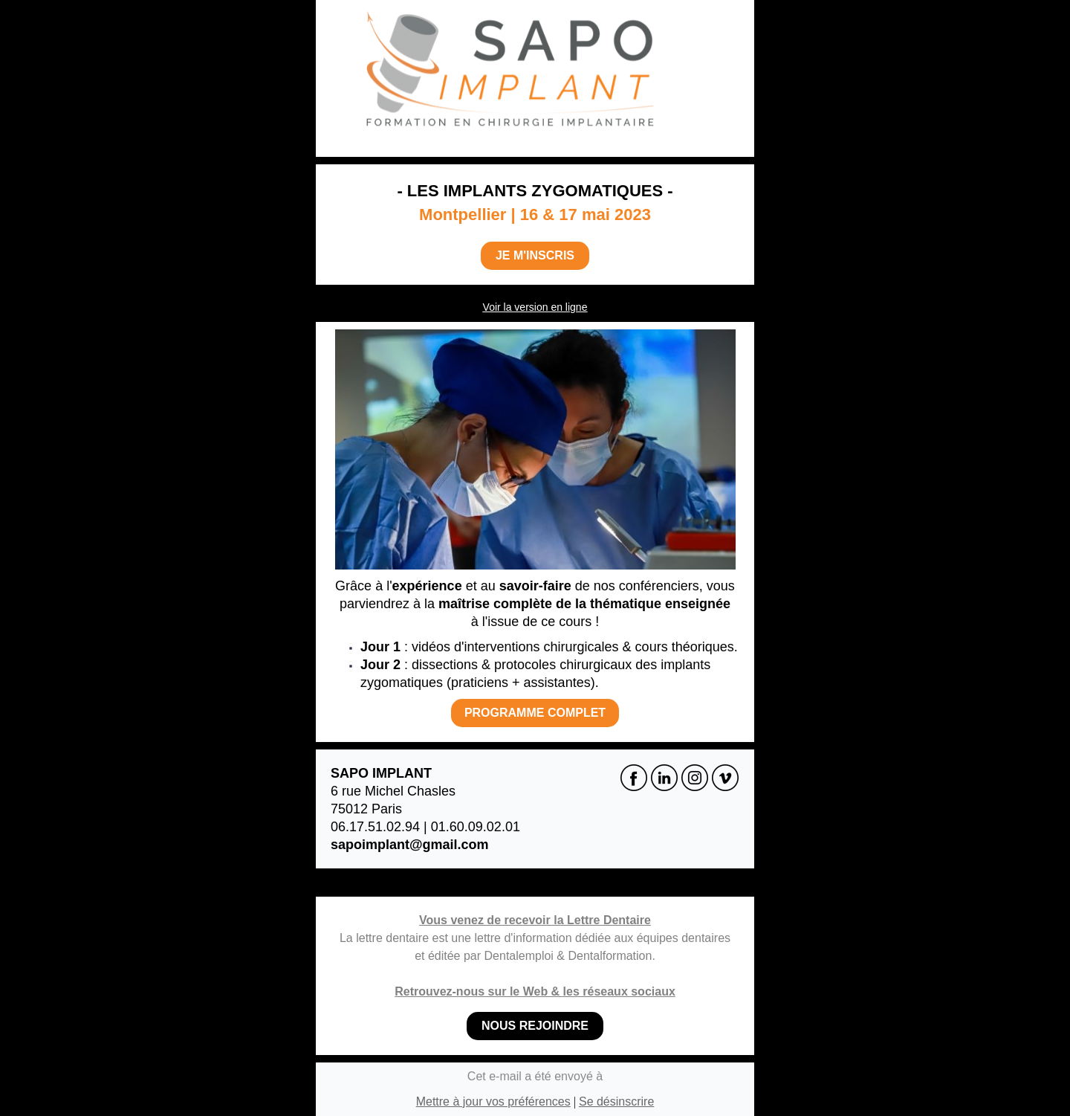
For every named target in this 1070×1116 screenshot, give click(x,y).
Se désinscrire (616, 1101)
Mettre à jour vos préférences (493, 1101)
